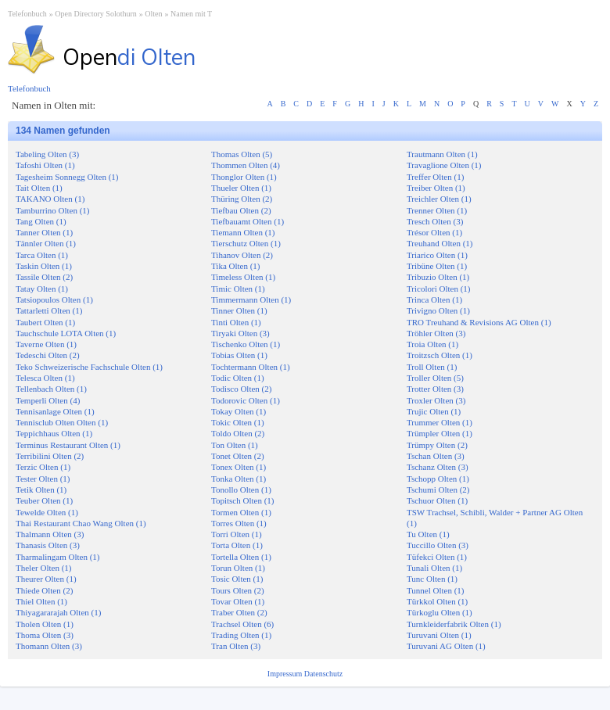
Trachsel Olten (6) (242, 624)
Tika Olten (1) (235, 266)
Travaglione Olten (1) (444, 165)
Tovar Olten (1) (237, 601)
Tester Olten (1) (43, 478)
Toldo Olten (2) (237, 433)
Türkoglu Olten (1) (439, 612)
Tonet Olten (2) (237, 456)
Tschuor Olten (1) (437, 500)
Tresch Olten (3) (435, 221)
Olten (153, 13)
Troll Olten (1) (432, 366)
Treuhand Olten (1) (440, 243)
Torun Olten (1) (238, 567)
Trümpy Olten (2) (437, 445)
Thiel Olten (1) (41, 601)
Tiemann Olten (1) (242, 232)
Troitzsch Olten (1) (439, 355)
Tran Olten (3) (235, 646)
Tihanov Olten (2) (242, 255)
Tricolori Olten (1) (438, 288)
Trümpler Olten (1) (439, 433)
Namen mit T (191, 13)
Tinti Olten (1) (236, 322)
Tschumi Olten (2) (438, 489)
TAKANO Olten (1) (50, 198)
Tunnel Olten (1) (436, 590)
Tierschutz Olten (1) (246, 243)
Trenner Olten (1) (437, 210)
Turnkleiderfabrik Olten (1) (454, 624)
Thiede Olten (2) (44, 590)
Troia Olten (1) (432, 344)
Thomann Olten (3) (49, 646)
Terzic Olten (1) (43, 467)
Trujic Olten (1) (434, 411)
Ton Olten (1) (234, 445)
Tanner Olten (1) (44, 232)
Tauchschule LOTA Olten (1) (66, 333)
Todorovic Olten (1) (245, 400)
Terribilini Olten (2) (50, 456)
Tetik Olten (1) (41, 489)
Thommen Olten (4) (245, 165)
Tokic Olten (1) (237, 422)
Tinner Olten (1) (239, 310)
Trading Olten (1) (241, 635)
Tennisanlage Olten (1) (55, 411)
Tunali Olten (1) (434, 567)
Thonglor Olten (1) (244, 176)
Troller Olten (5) (435, 377)
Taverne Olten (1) (46, 344)
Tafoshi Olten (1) (45, 165)
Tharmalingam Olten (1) (58, 556)
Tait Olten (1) (39, 187)
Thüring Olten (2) (241, 198)
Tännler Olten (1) (46, 243)
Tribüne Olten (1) (437, 266)
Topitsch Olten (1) (242, 500)
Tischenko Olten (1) (245, 344)
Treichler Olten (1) (439, 198)
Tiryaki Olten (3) (240, 333)
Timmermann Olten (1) (251, 299)
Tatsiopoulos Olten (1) (54, 299)
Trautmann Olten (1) (442, 154)
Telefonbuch (27, 13)
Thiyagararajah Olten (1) (58, 612)
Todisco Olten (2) (241, 388)
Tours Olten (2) (237, 590)
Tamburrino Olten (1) (53, 210)
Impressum (285, 673)
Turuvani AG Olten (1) (446, 646)
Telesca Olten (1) (45, 377)
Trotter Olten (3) (435, 388)
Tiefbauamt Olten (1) (247, 221)
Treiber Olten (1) (436, 187)
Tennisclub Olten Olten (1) (62, 422)
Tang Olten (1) (41, 221)
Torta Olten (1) (237, 545)
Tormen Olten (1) (241, 512)
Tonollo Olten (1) (241, 489)
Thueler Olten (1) (241, 187)
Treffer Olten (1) (435, 176)
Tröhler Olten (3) (436, 333)
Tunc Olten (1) (432, 578)
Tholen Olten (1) (45, 624)
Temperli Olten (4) (48, 400)
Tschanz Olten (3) (437, 467)
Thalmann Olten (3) (50, 534)
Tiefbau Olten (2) (241, 210)
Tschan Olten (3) (436, 456)
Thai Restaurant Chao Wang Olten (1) (81, 523)
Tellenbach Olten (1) (51, 388)
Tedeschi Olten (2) (48, 355)
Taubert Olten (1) (45, 322)
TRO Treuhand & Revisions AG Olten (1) (479, 322)
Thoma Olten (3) (45, 635)
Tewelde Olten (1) (47, 512)
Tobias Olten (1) (239, 355)
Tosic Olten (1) (237, 578)
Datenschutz (323, 673)
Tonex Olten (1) (238, 467)
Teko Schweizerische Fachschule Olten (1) (89, 366)
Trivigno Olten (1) (438, 310)
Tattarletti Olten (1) (49, 310)
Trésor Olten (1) (434, 232)
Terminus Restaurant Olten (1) (68, 445)
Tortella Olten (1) (241, 556)
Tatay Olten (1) (42, 288)
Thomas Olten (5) (241, 154)
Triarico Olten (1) (437, 255)
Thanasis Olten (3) (48, 545)
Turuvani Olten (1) (439, 635)
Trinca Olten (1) (434, 299)
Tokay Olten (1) (238, 411)
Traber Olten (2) (239, 612)
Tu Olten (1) (428, 534)
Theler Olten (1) (43, 567)
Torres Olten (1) (239, 523)
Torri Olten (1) (236, 534)
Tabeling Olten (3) (47, 154)
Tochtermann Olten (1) (250, 366)
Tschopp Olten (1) (438, 478)
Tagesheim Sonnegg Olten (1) (67, 176)
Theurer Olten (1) (46, 578)
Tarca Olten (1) (42, 255)
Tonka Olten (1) (238, 478)
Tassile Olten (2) (44, 276)
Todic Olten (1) (237, 377)
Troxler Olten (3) (436, 400)
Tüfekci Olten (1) (437, 556)
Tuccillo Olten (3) (437, 545)
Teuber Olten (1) (44, 500)
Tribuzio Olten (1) (438, 276)
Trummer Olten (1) (439, 422)
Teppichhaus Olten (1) (54, 433)
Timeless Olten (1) (243, 276)
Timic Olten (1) (238, 288)
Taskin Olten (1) (44, 266)
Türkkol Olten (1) (437, 601)
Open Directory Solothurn (95, 13)
